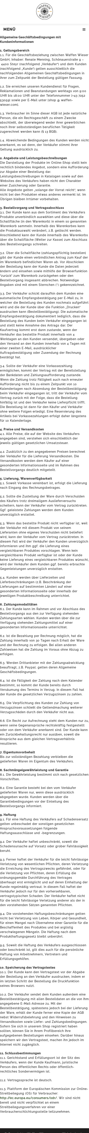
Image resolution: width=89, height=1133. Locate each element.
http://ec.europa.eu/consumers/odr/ (28, 1098)
